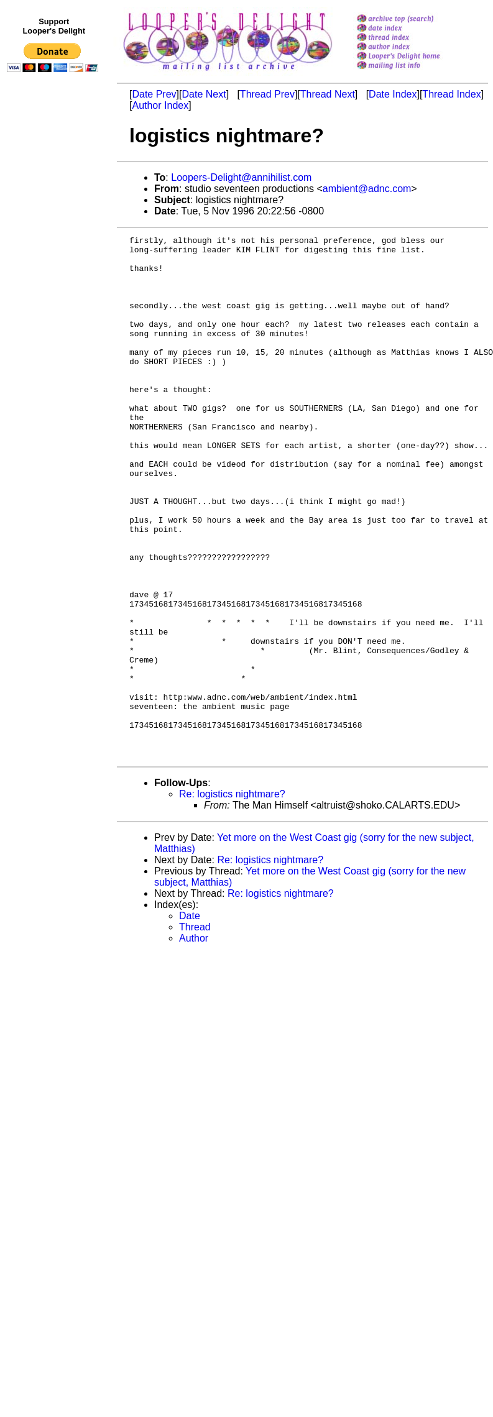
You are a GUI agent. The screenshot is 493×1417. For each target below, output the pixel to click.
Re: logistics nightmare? (232, 898)
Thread (195, 1031)
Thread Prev (267, 94)
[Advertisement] (54, 333)
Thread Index (451, 94)
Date (189, 1020)
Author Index (160, 105)
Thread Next (327, 94)
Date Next (204, 94)
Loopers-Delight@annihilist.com (241, 177)
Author (193, 1042)
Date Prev (154, 94)
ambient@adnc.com (367, 188)
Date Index (393, 94)
